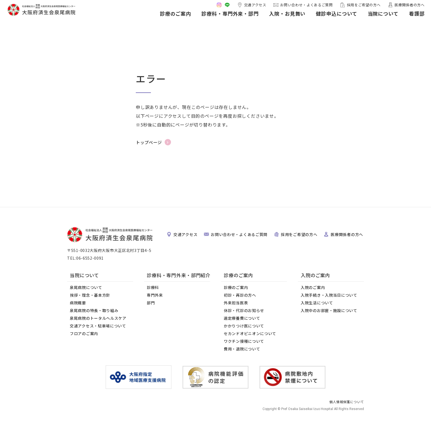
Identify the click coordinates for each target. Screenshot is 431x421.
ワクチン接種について (244, 341)
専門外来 (155, 295)
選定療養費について (242, 318)
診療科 (153, 287)
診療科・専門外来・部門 (222, 18)
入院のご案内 (313, 287)
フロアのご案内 (84, 333)
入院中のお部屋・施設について (329, 310)
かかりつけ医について (244, 326)
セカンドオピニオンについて (250, 333)
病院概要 (78, 302)
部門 (151, 302)
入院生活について (317, 302)
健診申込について (329, 18)
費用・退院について (242, 349)
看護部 (409, 18)
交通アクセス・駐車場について (98, 326)
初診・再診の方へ (240, 295)
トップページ (150, 142)
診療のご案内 (168, 18)
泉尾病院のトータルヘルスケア (98, 318)
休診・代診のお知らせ (244, 310)
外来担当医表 (236, 302)
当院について (375, 18)
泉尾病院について (86, 287)
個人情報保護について (346, 401)
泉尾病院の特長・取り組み (94, 310)
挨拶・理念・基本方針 (90, 295)
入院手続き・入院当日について (329, 295)
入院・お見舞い (280, 18)
